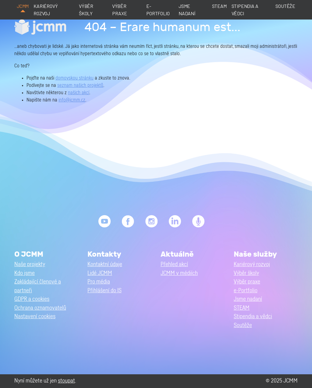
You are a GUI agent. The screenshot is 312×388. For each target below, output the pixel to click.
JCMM (23, 6)
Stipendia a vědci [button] (253, 316)
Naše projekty (29, 264)
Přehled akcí (174, 264)
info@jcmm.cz (71, 100)
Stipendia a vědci (245, 9)
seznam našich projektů (80, 85)
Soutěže (285, 6)
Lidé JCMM (99, 273)
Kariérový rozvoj (46, 9)
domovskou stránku (74, 78)
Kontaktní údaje (104, 264)
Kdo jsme (24, 273)
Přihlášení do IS (104, 291)
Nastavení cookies (34, 316)
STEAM (219, 6)
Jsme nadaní (187, 9)
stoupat (66, 381)
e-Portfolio (157, 9)
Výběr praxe (119, 9)
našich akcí (78, 92)
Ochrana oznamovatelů (40, 308)
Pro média (98, 282)
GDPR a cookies (31, 299)
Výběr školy (86, 9)
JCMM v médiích (179, 273)
